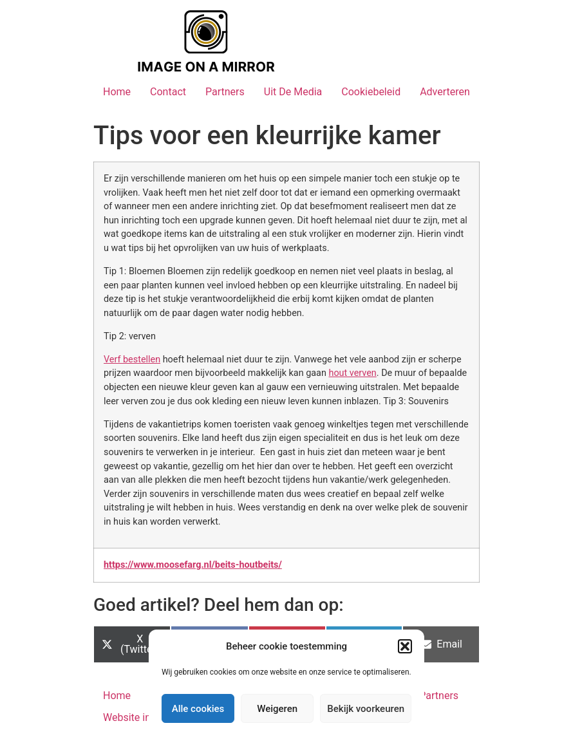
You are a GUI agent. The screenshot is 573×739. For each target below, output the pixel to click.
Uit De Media (293, 92)
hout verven (352, 373)
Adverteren (445, 92)
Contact (168, 92)
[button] (405, 646)
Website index (135, 717)
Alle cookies (198, 709)
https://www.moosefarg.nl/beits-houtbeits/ (193, 564)
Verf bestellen (132, 359)
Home (117, 92)
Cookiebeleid (370, 92)
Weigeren (277, 709)
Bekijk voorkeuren (365, 709)
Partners (225, 92)
